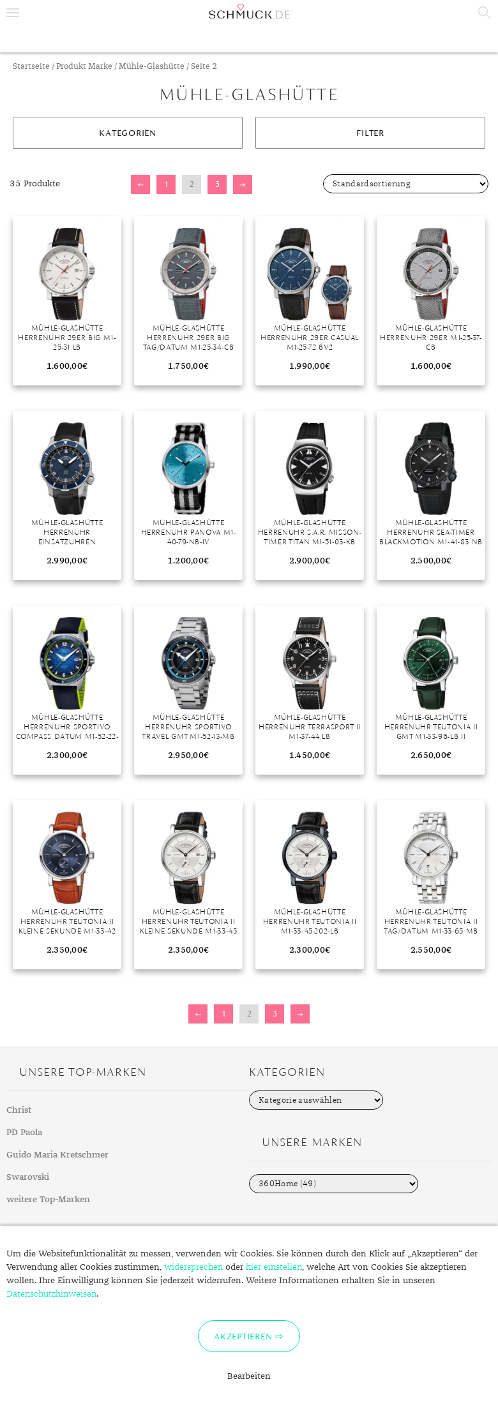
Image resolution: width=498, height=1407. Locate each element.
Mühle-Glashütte (152, 67)
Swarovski (27, 1177)
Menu (13, 13)
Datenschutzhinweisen (51, 1294)
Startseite (31, 67)
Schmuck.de (249, 11)
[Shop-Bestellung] (405, 183)
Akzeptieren (243, 1336)
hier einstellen (274, 1267)
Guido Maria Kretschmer (57, 1154)
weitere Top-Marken (48, 1199)
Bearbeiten (249, 1376)
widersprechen (193, 1267)
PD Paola (24, 1132)
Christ (18, 1110)
